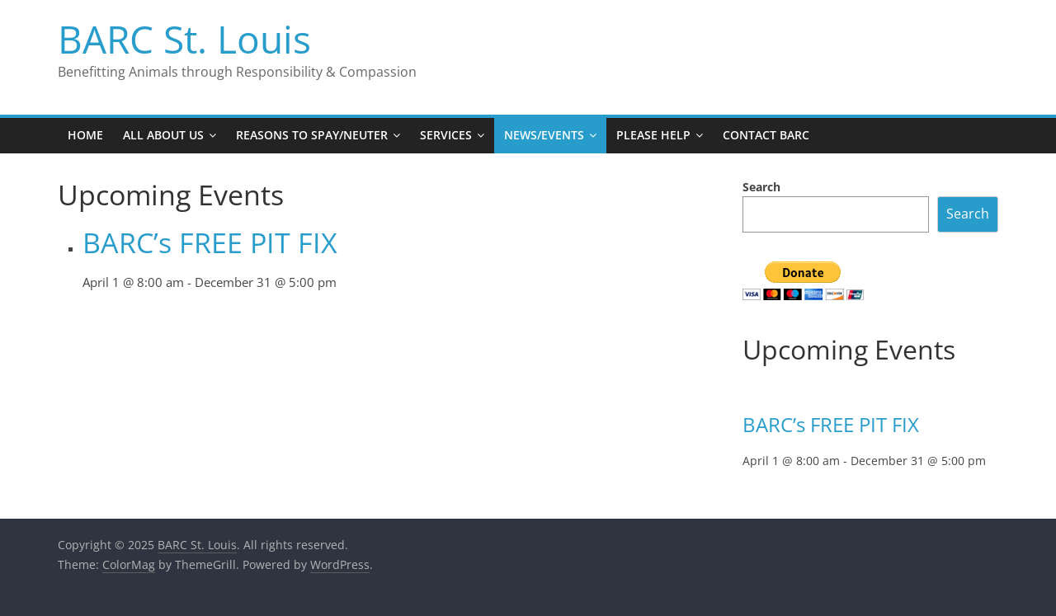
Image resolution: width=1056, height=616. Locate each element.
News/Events (544, 135)
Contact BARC (766, 135)
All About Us (163, 135)
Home (85, 135)
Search (761, 187)
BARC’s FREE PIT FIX (209, 242)
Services (446, 135)
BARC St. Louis (184, 38)
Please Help (653, 135)
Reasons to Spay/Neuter (312, 135)
